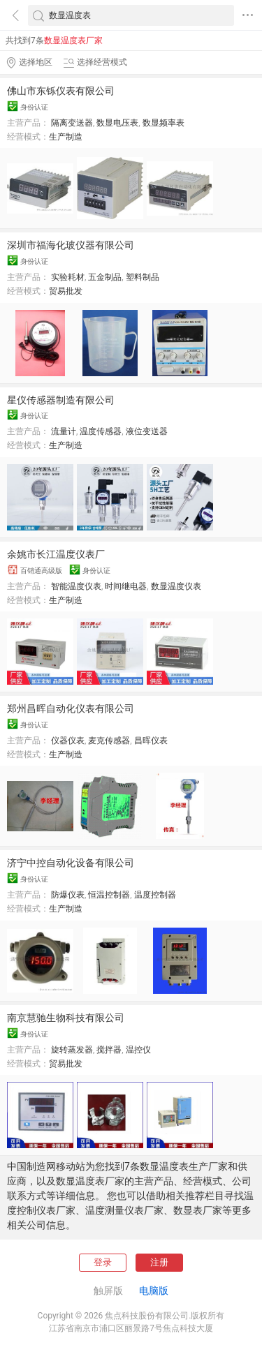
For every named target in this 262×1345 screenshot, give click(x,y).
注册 (159, 1262)
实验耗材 (68, 277)
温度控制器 (155, 895)
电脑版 (153, 1290)
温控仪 (138, 1050)
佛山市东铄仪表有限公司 (61, 90)
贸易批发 (65, 291)
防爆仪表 (68, 895)
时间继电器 (126, 586)
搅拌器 (109, 1050)
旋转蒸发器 (72, 1050)
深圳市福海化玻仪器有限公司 (70, 245)
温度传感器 (101, 431)
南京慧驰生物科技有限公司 (65, 1017)
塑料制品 (142, 277)
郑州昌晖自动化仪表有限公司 (70, 708)
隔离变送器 (72, 123)
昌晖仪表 (151, 740)
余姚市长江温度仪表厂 (56, 554)
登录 (103, 1262)
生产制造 (65, 137)
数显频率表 (163, 123)
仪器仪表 (68, 740)
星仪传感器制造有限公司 (61, 400)
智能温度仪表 (76, 586)
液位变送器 (147, 431)
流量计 (63, 431)
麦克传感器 (109, 740)
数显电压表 (117, 123)
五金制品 (105, 277)
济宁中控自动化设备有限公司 (70, 862)
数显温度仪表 (176, 586)
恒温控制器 (109, 895)
